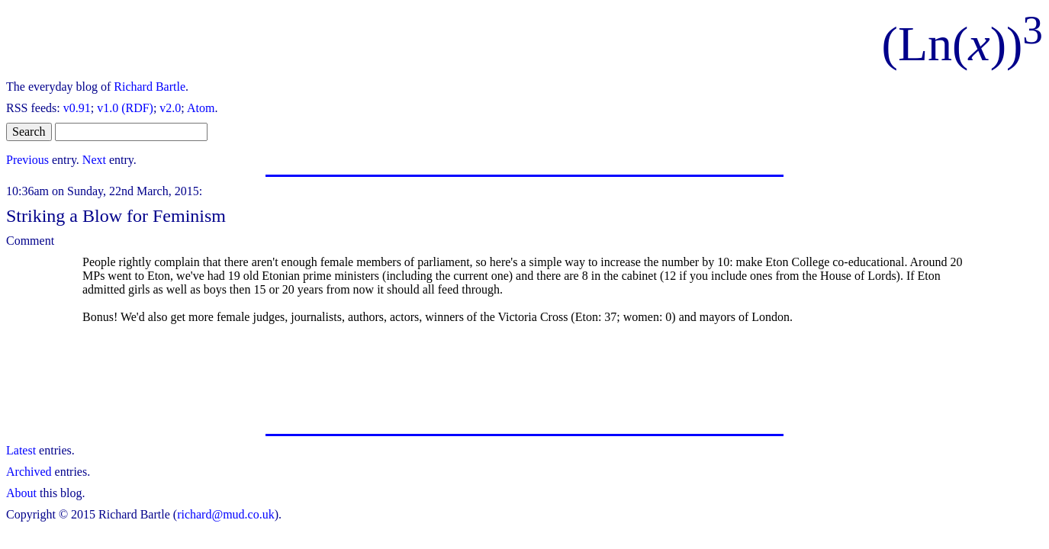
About (21, 492)
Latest (21, 450)
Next (94, 159)
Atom (200, 107)
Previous (27, 159)
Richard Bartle (149, 86)
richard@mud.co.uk (226, 514)
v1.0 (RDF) (125, 107)
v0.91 (77, 107)
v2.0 (170, 107)
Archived (29, 471)
